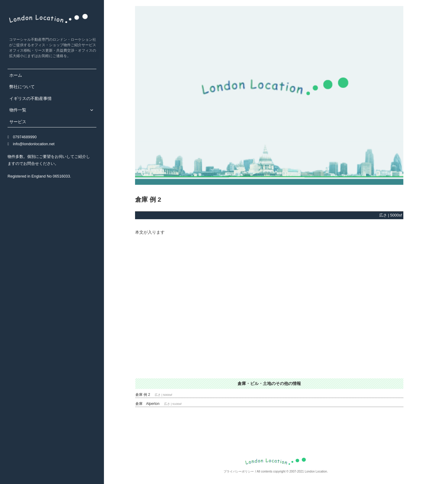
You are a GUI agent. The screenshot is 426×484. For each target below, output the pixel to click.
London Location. (316, 471)
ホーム (15, 75)
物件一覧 (17, 109)
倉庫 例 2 (142, 395)
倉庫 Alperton (147, 404)
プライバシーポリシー (239, 471)
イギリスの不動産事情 (30, 98)
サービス (17, 121)
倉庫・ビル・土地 (254, 383)
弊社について (22, 86)
